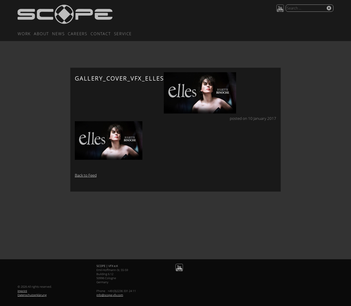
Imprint (22, 291)
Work (24, 33)
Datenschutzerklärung (32, 295)
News (58, 33)
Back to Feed (86, 175)
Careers (77, 33)
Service (123, 33)
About (41, 33)
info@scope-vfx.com (109, 295)
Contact (101, 33)
